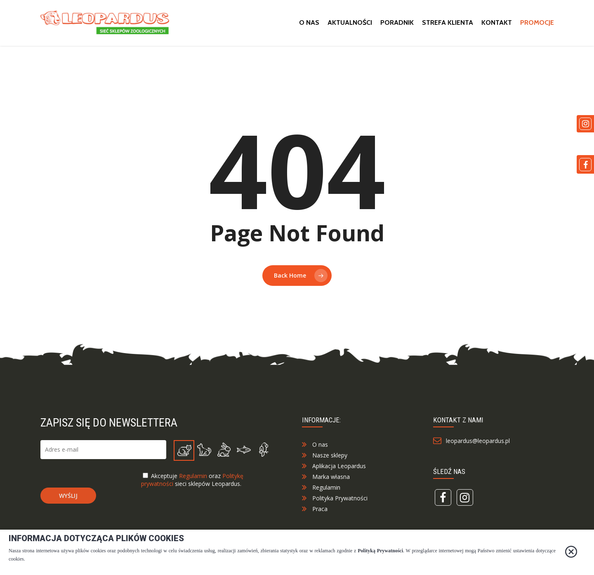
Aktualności (350, 25)
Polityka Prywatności (340, 517)
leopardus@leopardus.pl (476, 460)
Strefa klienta (447, 25)
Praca (320, 528)
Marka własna (331, 496)
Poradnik (397, 25)
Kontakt (496, 25)
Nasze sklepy (329, 474)
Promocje (537, 25)
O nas (309, 25)
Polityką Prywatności (380, 551)
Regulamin (193, 495)
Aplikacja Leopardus (339, 485)
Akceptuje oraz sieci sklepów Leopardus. (192, 499)
